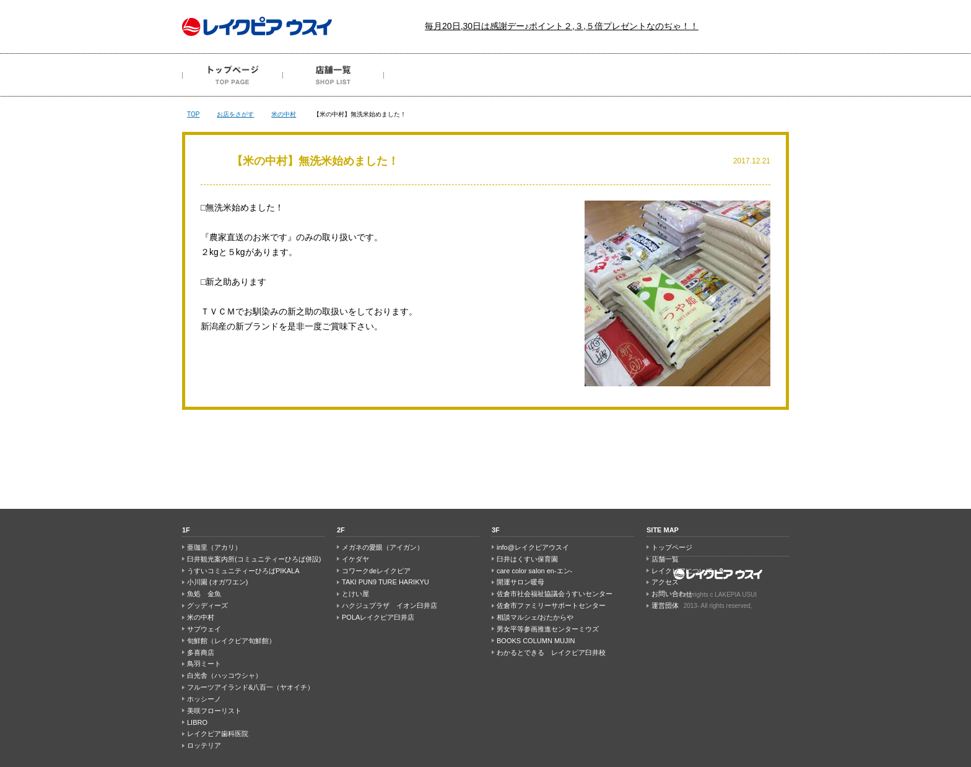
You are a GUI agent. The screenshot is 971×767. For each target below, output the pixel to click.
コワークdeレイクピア (376, 570)
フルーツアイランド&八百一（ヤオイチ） (250, 687)
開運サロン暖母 (520, 582)
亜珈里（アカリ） (214, 547)
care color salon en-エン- (534, 570)
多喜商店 (200, 652)
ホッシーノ (204, 699)
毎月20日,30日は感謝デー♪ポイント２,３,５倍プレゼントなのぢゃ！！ (562, 26)
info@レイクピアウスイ (533, 547)
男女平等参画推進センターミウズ (548, 629)
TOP (193, 114)
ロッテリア (204, 745)
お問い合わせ (737, 75)
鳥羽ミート (204, 663)
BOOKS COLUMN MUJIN (536, 640)
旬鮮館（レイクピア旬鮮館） (231, 640)
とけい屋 (355, 593)
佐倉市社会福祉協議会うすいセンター (554, 593)
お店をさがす (235, 114)
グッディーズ (207, 605)
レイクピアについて (535, 75)
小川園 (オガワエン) (217, 582)
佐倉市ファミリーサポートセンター (551, 605)
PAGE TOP (485, 459)
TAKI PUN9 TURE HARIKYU (385, 582)
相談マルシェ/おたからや (535, 617)
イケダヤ (355, 559)
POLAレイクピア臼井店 (378, 617)
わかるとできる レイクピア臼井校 (551, 652)
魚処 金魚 (204, 593)
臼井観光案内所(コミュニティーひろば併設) (254, 559)
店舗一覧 (333, 75)
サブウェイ (204, 629)
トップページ (232, 75)
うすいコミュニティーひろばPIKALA (243, 570)
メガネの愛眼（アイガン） (383, 547)
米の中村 (283, 114)
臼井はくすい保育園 (527, 559)
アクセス (636, 75)
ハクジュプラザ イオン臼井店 (389, 605)
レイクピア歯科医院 (217, 733)
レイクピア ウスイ (257, 26)
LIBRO (197, 722)
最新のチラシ (434, 75)
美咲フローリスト (214, 710)
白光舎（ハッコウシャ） (224, 675)
